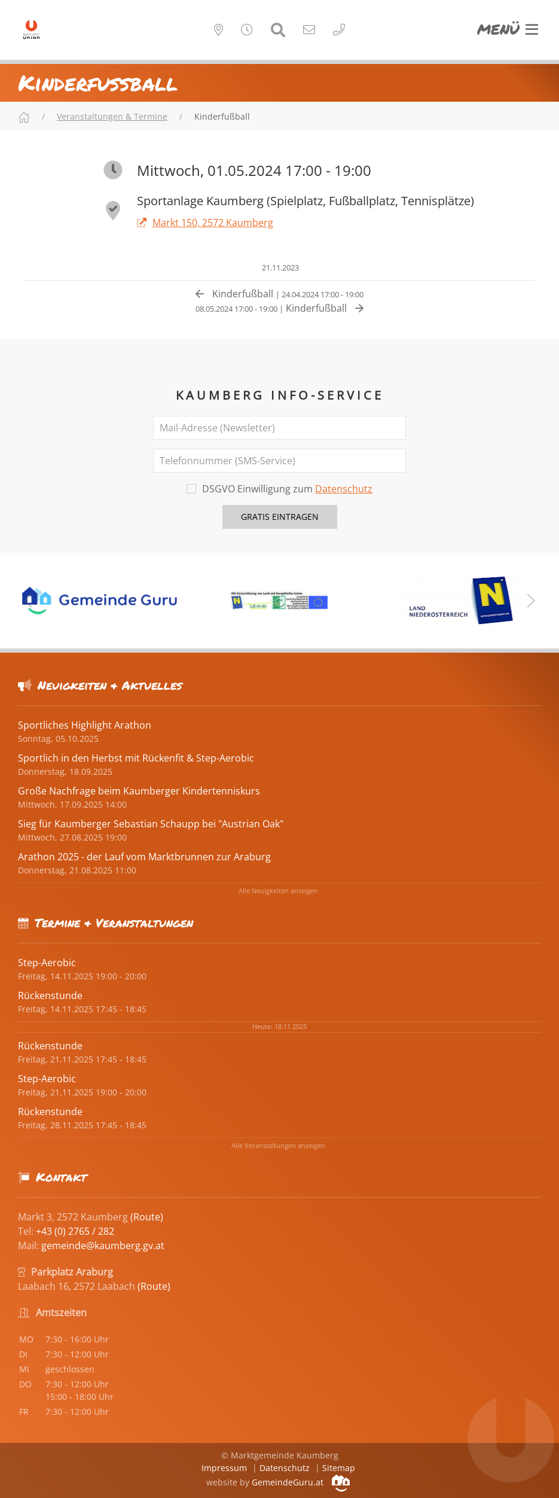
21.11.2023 (279, 267)
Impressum (224, 1467)
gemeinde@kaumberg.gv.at (102, 1245)
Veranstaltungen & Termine (112, 116)
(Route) (146, 1216)
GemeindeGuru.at (301, 1482)
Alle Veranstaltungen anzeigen (278, 1145)
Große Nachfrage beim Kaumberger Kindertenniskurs (139, 790)
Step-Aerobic (47, 962)
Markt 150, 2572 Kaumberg (205, 222)
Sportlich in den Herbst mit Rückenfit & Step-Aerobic (136, 758)
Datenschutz (343, 488)
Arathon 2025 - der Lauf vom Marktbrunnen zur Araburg (144, 856)
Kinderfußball (279, 293)
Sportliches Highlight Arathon (84, 725)
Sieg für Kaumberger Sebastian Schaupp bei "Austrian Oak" (150, 823)
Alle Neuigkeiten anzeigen (278, 890)
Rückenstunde (50, 995)
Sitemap (338, 1467)
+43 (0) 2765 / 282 (75, 1231)
